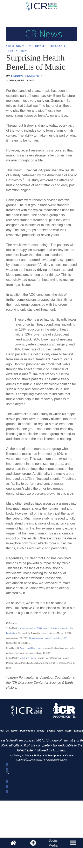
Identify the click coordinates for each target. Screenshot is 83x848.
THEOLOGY (57, 45)
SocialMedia (53, 843)
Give (60, 730)
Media (40, 730)
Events (51, 730)
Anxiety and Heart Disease (32, 648)
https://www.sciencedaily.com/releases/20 (48, 638)
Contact (70, 755)
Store (68, 730)
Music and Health (28, 658)
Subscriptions (53, 755)
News (14, 730)
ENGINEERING (18, 50)
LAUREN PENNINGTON (27, 76)
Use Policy (15, 755)
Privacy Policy (33, 755)
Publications (27, 730)
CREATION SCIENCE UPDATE (26, 45)
